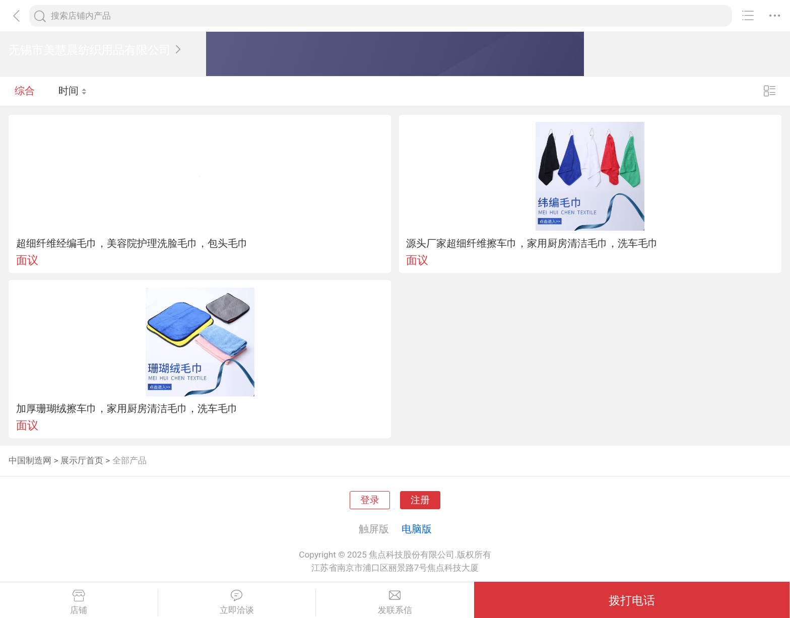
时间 (72, 91)
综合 (25, 91)
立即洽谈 (237, 602)
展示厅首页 (81, 460)
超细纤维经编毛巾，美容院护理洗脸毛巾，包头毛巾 (132, 243)
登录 (369, 500)
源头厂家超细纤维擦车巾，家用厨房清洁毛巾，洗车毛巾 (532, 243)
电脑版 (417, 529)
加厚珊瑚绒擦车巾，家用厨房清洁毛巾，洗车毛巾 (127, 408)
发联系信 (395, 602)
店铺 (79, 602)
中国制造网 (30, 460)
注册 (420, 500)
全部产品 (129, 460)
